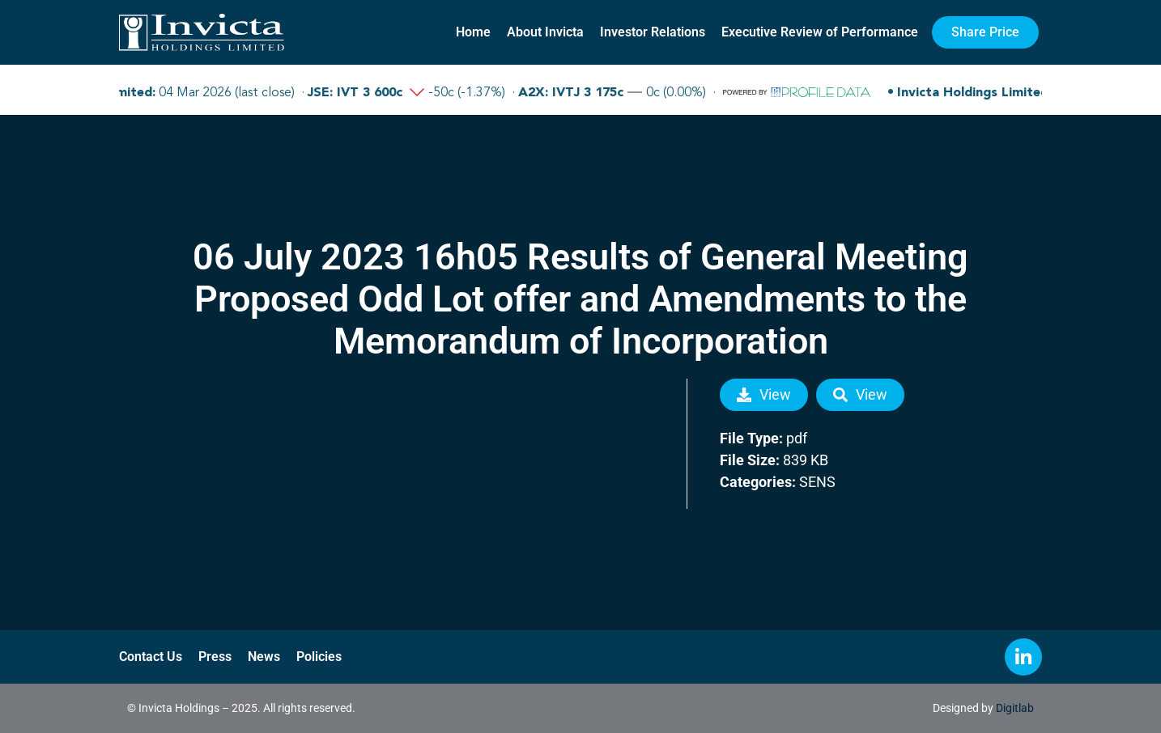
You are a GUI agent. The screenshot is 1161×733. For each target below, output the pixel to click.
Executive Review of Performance (819, 32)
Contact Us (150, 656)
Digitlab (1015, 707)
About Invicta (545, 32)
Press (215, 656)
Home (473, 32)
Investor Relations (652, 32)
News (264, 656)
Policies (319, 656)
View (764, 394)
